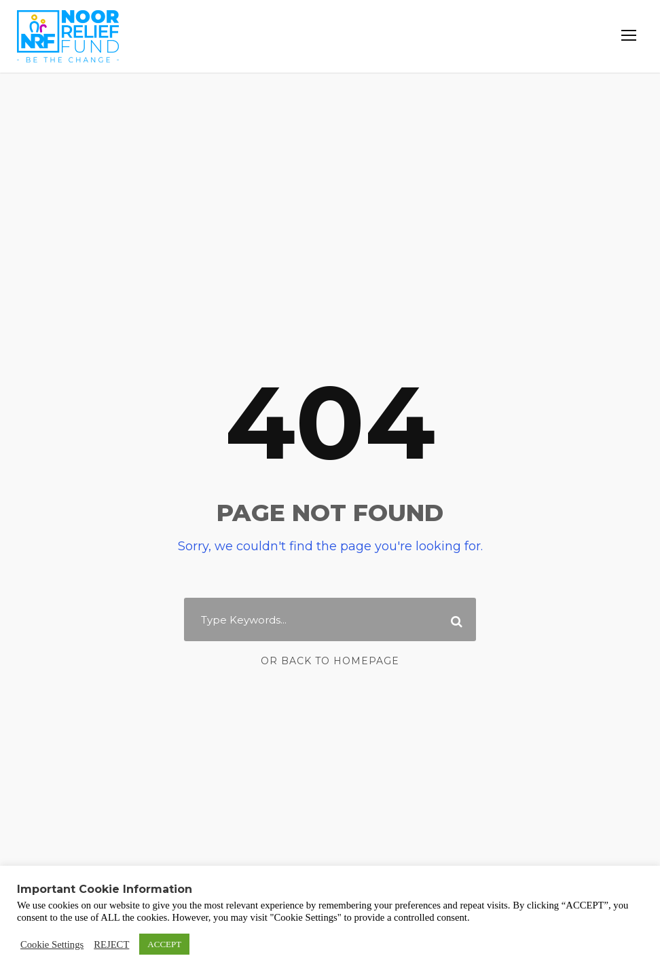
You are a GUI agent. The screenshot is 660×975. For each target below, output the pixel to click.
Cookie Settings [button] (52, 944)
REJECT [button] (111, 944)
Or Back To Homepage (330, 660)
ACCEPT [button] (164, 944)
